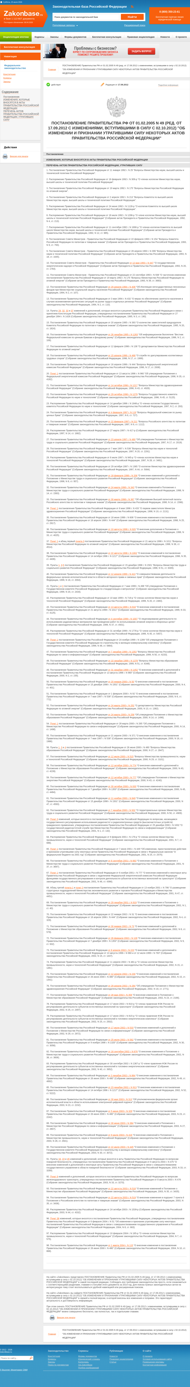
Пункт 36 (54, 1218)
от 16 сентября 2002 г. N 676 (122, 1051)
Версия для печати (19, 156)
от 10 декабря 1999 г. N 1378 (123, 660)
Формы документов (75, 37)
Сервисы (83, 1351)
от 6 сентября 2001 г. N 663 (122, 860)
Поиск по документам (58, 1365)
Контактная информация (155, 1365)
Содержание (10, 92)
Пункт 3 (54, 819)
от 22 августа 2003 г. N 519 (122, 1197)
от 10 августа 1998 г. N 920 (122, 529)
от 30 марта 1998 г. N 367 (121, 499)
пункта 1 (69, 887)
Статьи (113, 1362)
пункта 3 (80, 541)
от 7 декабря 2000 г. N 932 (121, 810)
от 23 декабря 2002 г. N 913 (122, 1087)
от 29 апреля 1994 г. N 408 (121, 287)
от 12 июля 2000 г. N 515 (120, 756)
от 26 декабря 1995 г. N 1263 (123, 334)
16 (59, 1159)
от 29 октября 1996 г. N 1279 (122, 394)
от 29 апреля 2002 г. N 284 (121, 986)
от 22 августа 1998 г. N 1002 (122, 553)
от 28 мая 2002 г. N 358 (120, 995)
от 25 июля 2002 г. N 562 (120, 1039)
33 (67, 310)
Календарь (83, 1362)
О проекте (181, 37)
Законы (54, 37)
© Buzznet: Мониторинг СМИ (14, 1370)
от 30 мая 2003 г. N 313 (120, 1099)
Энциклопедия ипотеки (16, 37)
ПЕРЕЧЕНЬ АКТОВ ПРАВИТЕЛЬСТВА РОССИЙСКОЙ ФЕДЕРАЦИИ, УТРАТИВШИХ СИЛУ (21, 115)
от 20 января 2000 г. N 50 (121, 681)
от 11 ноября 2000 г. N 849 (121, 798)
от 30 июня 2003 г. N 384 (120, 1123)
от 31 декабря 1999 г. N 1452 (123, 670)
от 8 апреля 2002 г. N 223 (121, 950)
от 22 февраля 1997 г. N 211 (122, 421)
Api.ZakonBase (85, 1365)
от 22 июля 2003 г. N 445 (120, 1147)
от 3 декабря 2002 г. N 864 (121, 1075)
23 (63, 1159)
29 (59, 310)
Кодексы (39, 37)
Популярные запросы (64, 25)
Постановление (11, 96)
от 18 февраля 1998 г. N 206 (122, 475)
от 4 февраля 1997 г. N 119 (122, 412)
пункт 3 (79, 887)
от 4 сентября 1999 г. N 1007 (122, 619)
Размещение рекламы (153, 1362)
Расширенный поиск (134, 25)
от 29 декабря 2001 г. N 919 (122, 902)
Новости (165, 37)
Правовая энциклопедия (140, 37)
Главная (52, 69)
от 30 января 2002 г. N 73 (121, 926)
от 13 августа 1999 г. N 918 (122, 607)
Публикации (116, 1351)
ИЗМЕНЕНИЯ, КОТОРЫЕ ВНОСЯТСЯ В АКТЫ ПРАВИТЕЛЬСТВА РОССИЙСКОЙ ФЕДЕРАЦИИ (21, 104)
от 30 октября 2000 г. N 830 (122, 786)
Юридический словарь (89, 1359)
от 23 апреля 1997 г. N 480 (121, 439)
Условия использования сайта (157, 1359)
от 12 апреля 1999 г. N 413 (121, 574)
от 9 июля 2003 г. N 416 (120, 1135)
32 (63, 310)
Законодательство (58, 1351)
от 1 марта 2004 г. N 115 (120, 1245)
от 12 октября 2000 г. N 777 (122, 777)
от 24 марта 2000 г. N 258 (121, 714)
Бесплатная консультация (106, 37)
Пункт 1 (54, 373)
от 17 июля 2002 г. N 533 (120, 1027)
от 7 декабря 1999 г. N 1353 (122, 651)
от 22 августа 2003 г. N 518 (122, 1188)
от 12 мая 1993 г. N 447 (142, 263)
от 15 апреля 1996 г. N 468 (121, 355)
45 (68, 1159)
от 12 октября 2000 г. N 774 (122, 765)
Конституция (9, 74)
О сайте (147, 1351)
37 (72, 310)
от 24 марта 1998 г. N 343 (121, 487)
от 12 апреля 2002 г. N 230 (121, 974)
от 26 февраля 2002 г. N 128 (122, 938)
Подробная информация (168, 85)
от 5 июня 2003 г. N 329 (120, 1111)
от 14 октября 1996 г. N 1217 (122, 385)
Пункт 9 (54, 1176)
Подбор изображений (88, 1368)
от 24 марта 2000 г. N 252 (121, 705)
